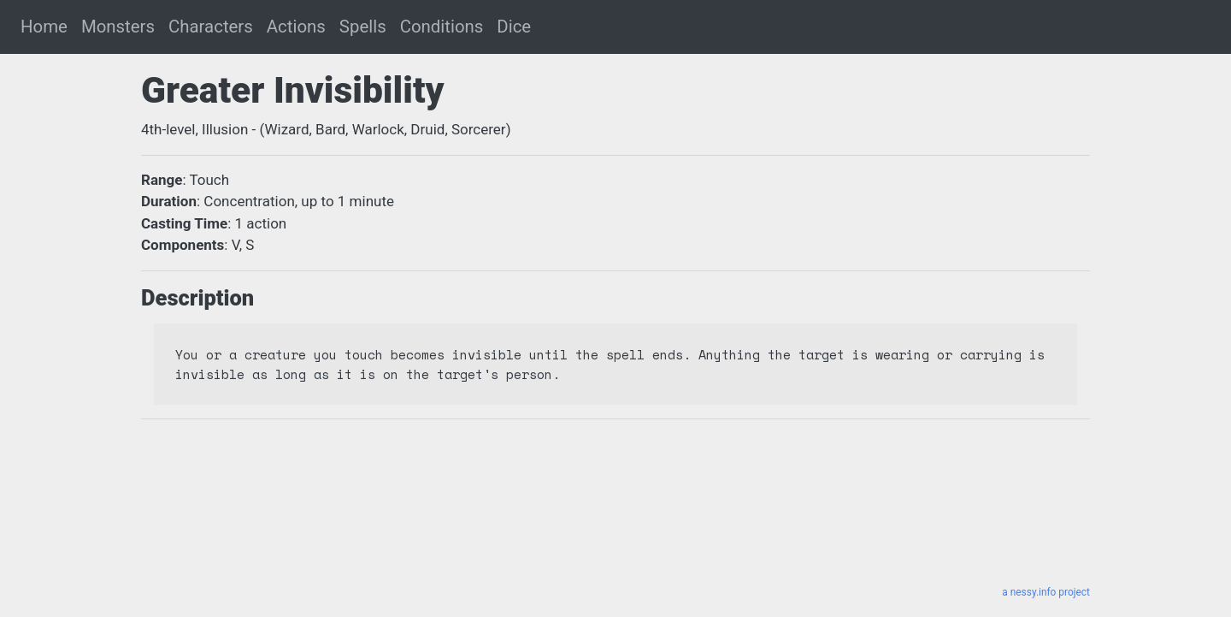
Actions (296, 26)
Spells (362, 26)
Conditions (442, 26)
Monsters (118, 26)
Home (44, 26)
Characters (210, 26)
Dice (514, 26)
